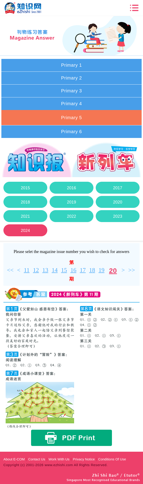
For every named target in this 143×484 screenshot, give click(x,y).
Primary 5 (71, 117)
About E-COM (14, 459)
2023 (117, 216)
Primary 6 (71, 131)
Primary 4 (71, 103)
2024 (25, 230)
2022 (71, 216)
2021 (25, 216)
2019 (71, 202)
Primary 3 (71, 90)
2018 (25, 202)
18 (92, 270)
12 (36, 270)
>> (131, 270)
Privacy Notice (84, 459)
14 (55, 270)
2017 (117, 188)
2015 (25, 188)
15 (64, 270)
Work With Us (59, 459)
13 (45, 270)
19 (101, 270)
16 (73, 270)
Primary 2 (71, 77)
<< (10, 270)
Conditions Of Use (112, 459)
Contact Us (36, 459)
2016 (71, 188)
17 (83, 270)
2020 (117, 202)
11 (26, 270)
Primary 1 (71, 65)
